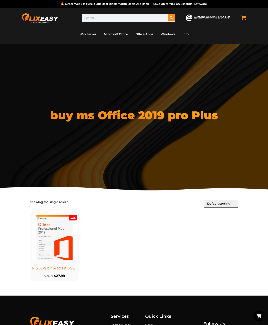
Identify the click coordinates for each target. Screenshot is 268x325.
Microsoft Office (116, 34)
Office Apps (144, 34)
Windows (168, 34)
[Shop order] (221, 204)
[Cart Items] (244, 18)
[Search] (171, 17)
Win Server (87, 34)
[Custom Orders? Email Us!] (189, 18)
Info (186, 34)
